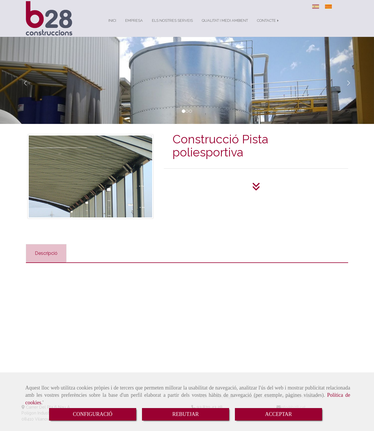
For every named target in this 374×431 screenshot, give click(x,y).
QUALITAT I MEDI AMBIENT (225, 26)
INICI (112, 26)
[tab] (46, 259)
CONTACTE (268, 26)
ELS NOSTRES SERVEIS (172, 26)
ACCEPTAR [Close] (278, 414)
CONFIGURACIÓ (92, 414)
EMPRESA (134, 26)
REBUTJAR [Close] (185, 414)
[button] (28, 86)
